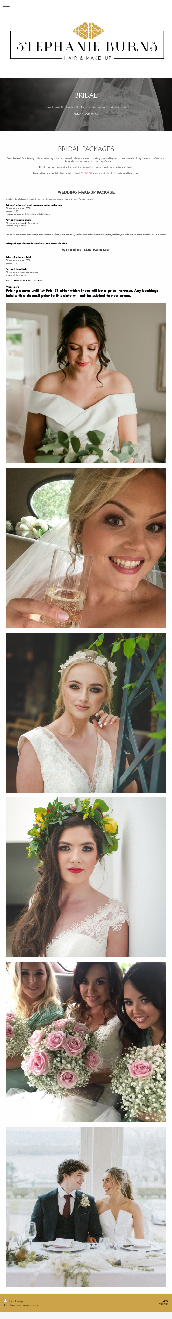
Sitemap (18, 1302)
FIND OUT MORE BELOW (86, 114)
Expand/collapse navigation (86, 6)
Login (165, 1301)
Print (9, 1302)
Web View (163, 1304)
